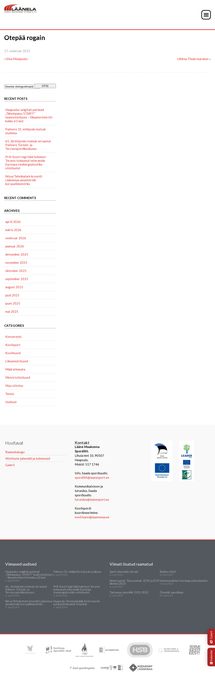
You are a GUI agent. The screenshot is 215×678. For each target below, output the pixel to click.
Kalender (211, 657)
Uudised (10, 402)
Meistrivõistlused (17, 377)
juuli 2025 (12, 295)
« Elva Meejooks (16, 59)
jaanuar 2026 (14, 246)
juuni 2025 (12, 303)
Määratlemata (15, 369)
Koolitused (13, 353)
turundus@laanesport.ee (92, 499)
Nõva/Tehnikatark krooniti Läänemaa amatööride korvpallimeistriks (23, 180)
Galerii (211, 637)
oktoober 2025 (15, 271)
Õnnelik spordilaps (172, 592)
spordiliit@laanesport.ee (92, 477)
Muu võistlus (14, 385)
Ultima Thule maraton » (194, 59)
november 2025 (16, 262)
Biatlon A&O (168, 571)
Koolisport (12, 345)
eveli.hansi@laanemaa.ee (92, 517)
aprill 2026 (13, 222)
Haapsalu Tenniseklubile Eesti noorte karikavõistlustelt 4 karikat (76, 602)
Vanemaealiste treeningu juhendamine (184, 580)
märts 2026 (13, 230)
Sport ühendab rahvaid (124, 571)
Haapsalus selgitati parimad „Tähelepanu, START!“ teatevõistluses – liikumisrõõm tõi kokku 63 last (28, 115)
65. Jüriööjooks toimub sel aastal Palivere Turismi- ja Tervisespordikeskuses (28, 145)
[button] (206, 14)
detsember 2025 (16, 254)
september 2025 (16, 279)
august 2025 (14, 287)
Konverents (13, 336)
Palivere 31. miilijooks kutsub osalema (25, 131)
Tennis (9, 394)
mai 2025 (11, 311)
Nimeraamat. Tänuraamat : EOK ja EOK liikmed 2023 (135, 582)
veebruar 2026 (15, 238)
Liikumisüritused (16, 361)
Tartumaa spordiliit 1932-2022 (129, 592)
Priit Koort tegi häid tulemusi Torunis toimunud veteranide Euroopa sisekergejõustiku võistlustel (25, 162)
